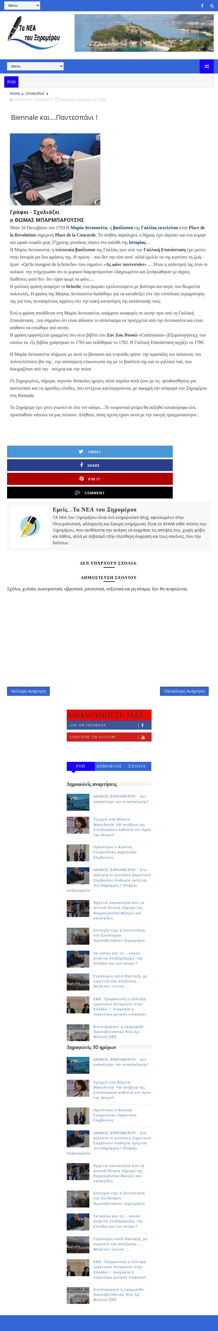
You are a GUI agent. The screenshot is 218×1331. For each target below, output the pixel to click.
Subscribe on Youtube (110, 705)
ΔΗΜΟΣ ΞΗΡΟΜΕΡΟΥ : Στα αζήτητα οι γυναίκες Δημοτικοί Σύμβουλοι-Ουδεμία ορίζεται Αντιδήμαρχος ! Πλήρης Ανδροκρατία (109, 847)
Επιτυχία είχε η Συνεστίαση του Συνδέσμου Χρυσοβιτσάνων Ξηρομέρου (119, 903)
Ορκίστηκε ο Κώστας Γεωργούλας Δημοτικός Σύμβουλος (115, 819)
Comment (189, 451)
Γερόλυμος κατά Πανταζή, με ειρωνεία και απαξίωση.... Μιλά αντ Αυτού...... (121, 948)
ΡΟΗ (80, 734)
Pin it (138, 451)
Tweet (36, 451)
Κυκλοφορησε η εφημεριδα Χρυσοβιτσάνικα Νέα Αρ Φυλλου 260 (119, 999)
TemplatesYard (52, 1322)
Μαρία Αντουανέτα (88, 227)
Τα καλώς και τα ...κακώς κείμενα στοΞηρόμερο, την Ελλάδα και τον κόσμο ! (118, 925)
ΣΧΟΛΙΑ (137, 734)
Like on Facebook (110, 693)
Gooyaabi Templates (116, 1322)
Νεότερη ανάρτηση (28, 655)
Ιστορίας (137, 242)
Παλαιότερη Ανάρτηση (184, 655)
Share (87, 451)
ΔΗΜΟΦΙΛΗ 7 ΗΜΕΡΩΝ (109, 735)
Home (15, 93)
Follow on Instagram (110, 717)
